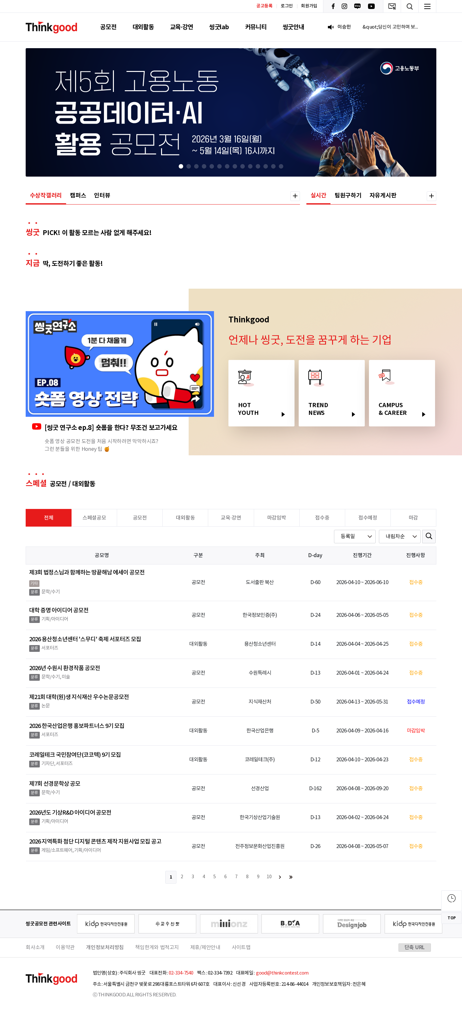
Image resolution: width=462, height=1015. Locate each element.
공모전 (108, 27)
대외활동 (143, 27)
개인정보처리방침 (105, 947)
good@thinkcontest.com (282, 973)
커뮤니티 (256, 27)
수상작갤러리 (46, 195)
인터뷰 (102, 195)
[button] (181, 166)
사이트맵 (241, 947)
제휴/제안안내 (205, 947)
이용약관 (65, 947)
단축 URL (415, 947)
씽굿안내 (293, 27)
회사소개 (35, 947)
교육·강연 (181, 27)
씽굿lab (219, 27)
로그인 (287, 6)
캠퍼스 (78, 195)
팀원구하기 (348, 195)
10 (269, 876)
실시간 (319, 195)
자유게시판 (383, 195)
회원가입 (309, 6)
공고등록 (264, 6)
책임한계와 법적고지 (157, 947)
